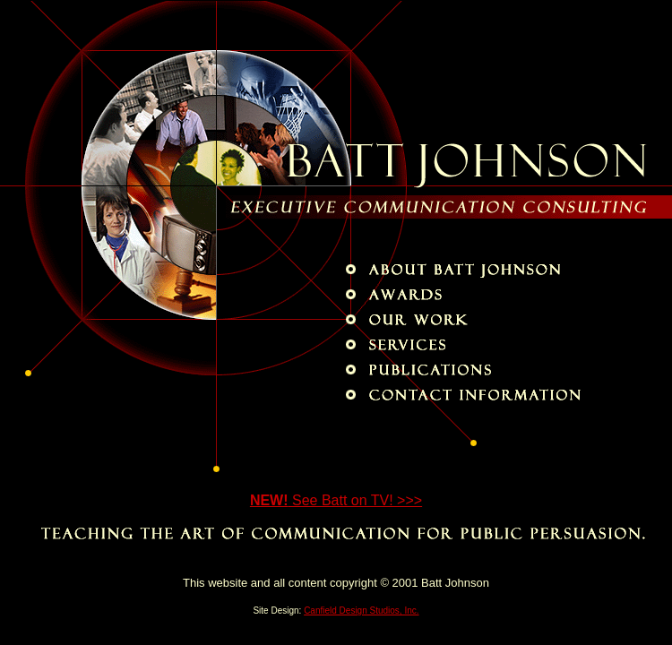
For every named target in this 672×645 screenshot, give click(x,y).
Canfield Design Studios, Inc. (361, 610)
